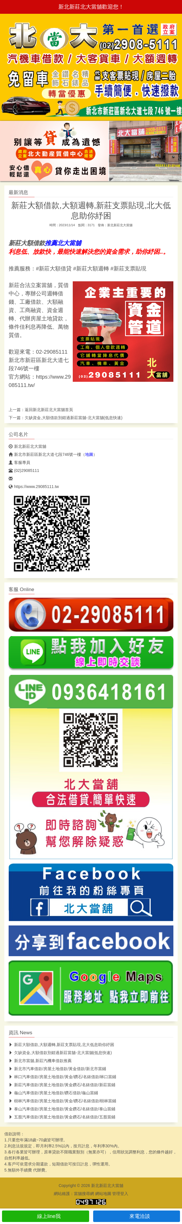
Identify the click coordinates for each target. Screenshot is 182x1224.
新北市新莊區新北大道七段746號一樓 (45, 454)
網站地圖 (103, 1193)
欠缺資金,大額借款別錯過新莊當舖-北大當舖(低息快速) (73, 417)
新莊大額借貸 (55, 269)
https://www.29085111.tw (34, 486)
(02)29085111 (24, 470)
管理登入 (120, 1193)
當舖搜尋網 (84, 1193)
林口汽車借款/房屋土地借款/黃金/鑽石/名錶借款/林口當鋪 (62, 1076)
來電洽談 (136, 1216)
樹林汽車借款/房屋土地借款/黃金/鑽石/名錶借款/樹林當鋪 (62, 1101)
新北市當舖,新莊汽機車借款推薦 (40, 1060)
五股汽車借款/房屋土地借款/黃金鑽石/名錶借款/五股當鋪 (62, 1117)
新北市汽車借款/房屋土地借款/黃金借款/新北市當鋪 (57, 1068)
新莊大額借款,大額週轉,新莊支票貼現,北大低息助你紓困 (61, 1044)
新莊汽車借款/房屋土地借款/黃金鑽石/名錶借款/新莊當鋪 (62, 1084)
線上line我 (45, 1216)
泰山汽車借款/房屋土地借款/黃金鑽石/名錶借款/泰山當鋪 (62, 1109)
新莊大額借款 (27, 243)
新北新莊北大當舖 (120, 225)
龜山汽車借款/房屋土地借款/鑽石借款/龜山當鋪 (53, 1093)
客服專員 (19, 462)
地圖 (89, 454)
